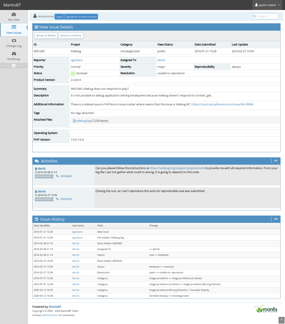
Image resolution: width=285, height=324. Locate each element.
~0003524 (65, 199)
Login (59, 16)
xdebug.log (83, 121)
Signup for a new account (81, 16)
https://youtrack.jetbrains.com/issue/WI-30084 (222, 104)
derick (161, 60)
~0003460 (65, 176)
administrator (50, 315)
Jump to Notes (46, 35)
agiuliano (77, 60)
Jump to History (70, 35)
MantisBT (55, 307)
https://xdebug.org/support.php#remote (177, 168)
